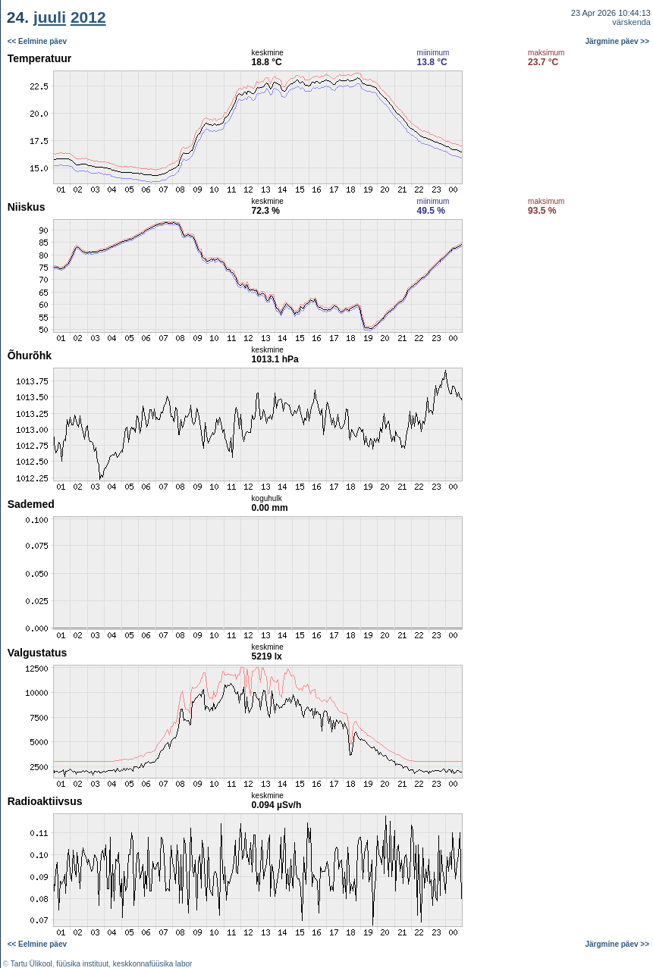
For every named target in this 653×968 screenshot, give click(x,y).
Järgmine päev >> (618, 41)
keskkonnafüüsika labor (153, 964)
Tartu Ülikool (31, 964)
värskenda (631, 22)
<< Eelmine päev (37, 41)
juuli (49, 17)
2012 (88, 17)
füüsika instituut (82, 964)
